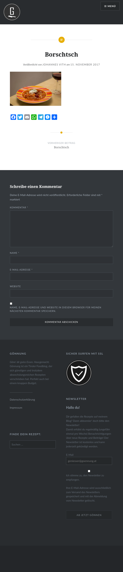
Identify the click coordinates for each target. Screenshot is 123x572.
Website (15, 286)
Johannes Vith (54, 64)
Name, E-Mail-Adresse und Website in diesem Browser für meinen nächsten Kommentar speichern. (55, 309)
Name (14, 253)
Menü (112, 6)
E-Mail (69, 454)
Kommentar (19, 207)
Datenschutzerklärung (22, 399)
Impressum (16, 407)
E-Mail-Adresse (21, 269)
